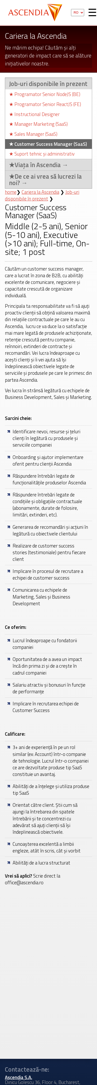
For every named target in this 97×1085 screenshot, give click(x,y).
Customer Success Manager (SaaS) (48, 144)
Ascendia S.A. (37, 13)
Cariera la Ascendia (40, 192)
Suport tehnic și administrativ (42, 153)
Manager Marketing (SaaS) (38, 124)
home (10, 192)
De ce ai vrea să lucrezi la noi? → (45, 179)
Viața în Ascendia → (38, 165)
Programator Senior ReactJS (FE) (45, 104)
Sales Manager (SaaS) (33, 134)
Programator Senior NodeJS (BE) (44, 94)
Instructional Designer (34, 114)
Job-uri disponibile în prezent (48, 84)
